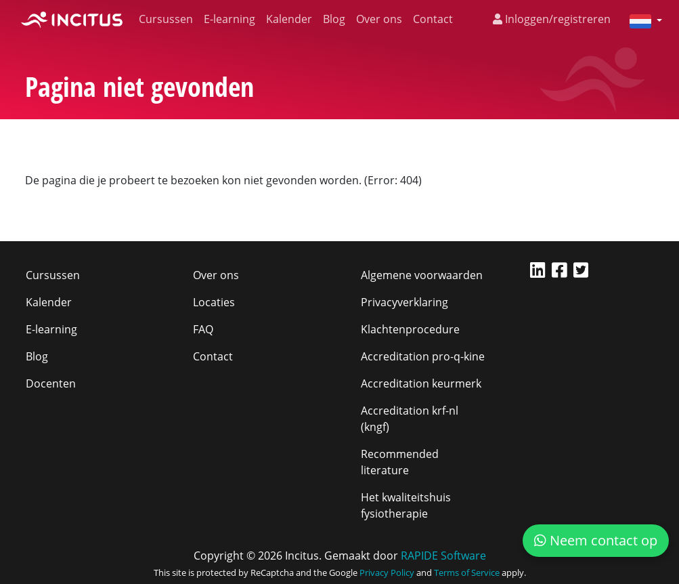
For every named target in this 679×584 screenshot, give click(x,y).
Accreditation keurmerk (421, 383)
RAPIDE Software (443, 555)
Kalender (289, 19)
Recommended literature (400, 462)
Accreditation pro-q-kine (423, 356)
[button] (640, 20)
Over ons (379, 19)
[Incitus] (72, 19)
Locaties (214, 302)
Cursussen (166, 19)
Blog (334, 19)
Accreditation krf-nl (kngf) (409, 418)
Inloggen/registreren (552, 19)
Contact (433, 19)
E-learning (229, 19)
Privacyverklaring (404, 302)
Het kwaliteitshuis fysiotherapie (406, 505)
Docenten (51, 383)
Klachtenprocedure (410, 329)
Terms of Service (467, 572)
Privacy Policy (386, 572)
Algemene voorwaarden (422, 275)
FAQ (203, 329)
